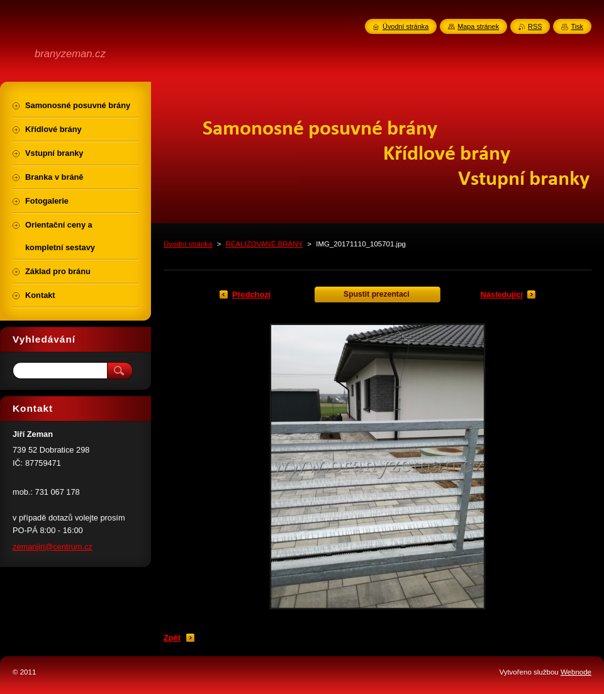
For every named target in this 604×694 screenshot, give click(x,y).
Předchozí (251, 294)
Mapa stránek (478, 26)
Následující (501, 294)
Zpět (172, 637)
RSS (535, 26)
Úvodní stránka (188, 244)
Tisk (577, 26)
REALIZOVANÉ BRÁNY (264, 244)
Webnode (576, 672)
